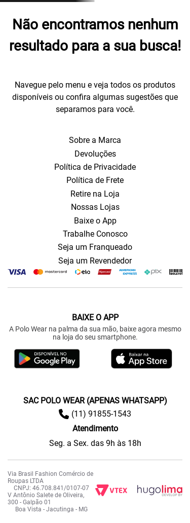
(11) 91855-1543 (101, 414)
